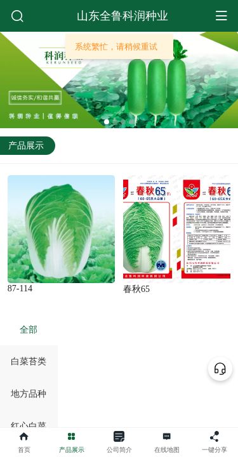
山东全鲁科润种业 (122, 16)
